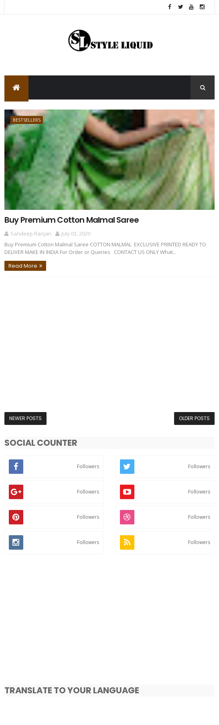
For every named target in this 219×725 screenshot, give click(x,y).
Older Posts (194, 418)
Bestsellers (27, 120)
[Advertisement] (109, 344)
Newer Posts (25, 418)
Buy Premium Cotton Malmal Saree (71, 219)
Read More (22, 266)
